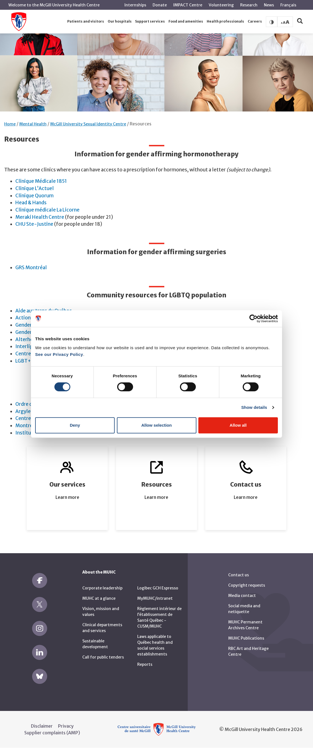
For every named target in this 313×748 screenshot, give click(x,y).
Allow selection (156, 425)
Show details (254, 407)
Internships (135, 5)
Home (10, 124)
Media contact (242, 595)
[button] (86, 22)
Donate (160, 5)
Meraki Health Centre (39, 217)
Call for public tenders (103, 657)
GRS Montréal (31, 267)
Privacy (66, 726)
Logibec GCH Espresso (157, 588)
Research (248, 5)
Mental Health (33, 124)
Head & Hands (31, 203)
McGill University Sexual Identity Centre (88, 124)
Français (288, 5)
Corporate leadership (102, 588)
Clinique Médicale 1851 (41, 181)
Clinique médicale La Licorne (47, 210)
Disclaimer (42, 726)
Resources (140, 124)
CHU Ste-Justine (34, 224)
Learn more (67, 497)
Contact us (238, 574)
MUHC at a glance (98, 598)
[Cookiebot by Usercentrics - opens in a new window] (253, 318)
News (269, 5)
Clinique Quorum (34, 196)
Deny (75, 425)
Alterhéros (27, 339)
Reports (144, 664)
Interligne (26, 346)
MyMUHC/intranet (155, 598)
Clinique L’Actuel (34, 188)
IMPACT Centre (187, 5)
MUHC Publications (246, 638)
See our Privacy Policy (59, 354)
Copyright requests (246, 585)
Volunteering (221, 5)
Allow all (238, 425)
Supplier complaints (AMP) (52, 732)
